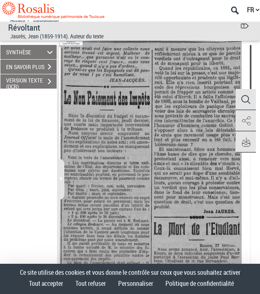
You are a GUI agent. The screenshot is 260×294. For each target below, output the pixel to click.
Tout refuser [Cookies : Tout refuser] (90, 283)
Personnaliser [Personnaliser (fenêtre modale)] (135, 283)
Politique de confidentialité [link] (199, 283)
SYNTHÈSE (30, 52)
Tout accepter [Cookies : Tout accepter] (46, 283)
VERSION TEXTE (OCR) (31, 82)
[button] (246, 99)
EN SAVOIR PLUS (31, 67)
